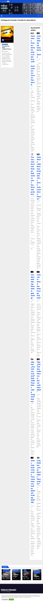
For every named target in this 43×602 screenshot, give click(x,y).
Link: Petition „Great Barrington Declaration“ (39, 472)
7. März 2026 (37, 578)
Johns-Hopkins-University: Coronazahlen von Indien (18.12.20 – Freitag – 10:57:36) (33, 481)
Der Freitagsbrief (6, 569)
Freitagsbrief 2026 (5, 571)
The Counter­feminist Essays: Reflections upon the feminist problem (33, 175)
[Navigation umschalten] (41, 16)
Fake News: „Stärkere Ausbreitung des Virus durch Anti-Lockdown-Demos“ (39, 178)
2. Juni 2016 (5, 51)
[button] (38, 15)
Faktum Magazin (8, 589)
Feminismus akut (5, 44)
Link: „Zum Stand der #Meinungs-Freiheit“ (39, 286)
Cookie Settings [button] (5, 599)
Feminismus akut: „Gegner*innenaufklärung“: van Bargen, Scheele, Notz (7, 49)
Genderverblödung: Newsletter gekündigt (33, 286)
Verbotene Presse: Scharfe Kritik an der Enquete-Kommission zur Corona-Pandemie (33, 60)
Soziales (25, 571)
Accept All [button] (11, 599)
